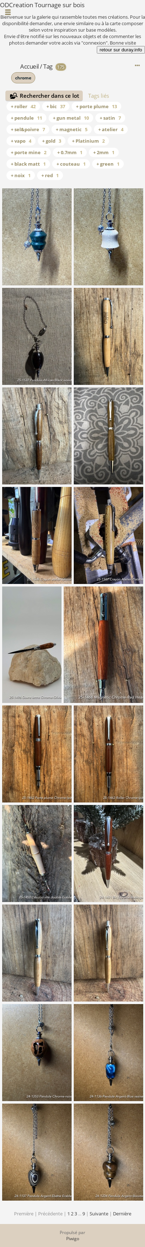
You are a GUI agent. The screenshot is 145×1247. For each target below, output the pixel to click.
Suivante (99, 1213)
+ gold (51, 141)
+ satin (110, 118)
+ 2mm (103, 152)
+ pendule (26, 118)
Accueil (29, 66)
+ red (50, 175)
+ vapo (21, 141)
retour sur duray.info (121, 49)
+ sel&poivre (28, 129)
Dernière (122, 1213)
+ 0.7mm (69, 152)
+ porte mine (28, 152)
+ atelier (110, 129)
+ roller (23, 106)
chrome (23, 78)
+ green (107, 164)
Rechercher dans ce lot (49, 95)
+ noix (21, 175)
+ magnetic (71, 129)
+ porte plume (96, 106)
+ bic (55, 106)
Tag (48, 66)
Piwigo (72, 1239)
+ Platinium (88, 141)
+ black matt (28, 164)
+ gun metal (71, 118)
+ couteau (71, 164)
